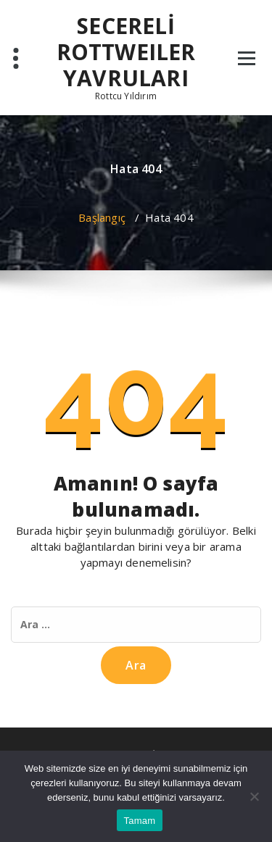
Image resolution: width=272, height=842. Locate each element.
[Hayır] (254, 796)
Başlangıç (101, 217)
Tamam (140, 820)
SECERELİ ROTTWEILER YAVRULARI (126, 52)
